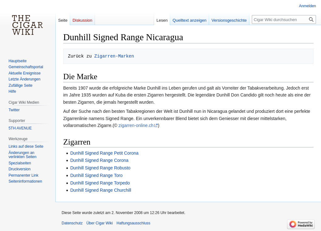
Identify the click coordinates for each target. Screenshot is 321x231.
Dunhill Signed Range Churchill (100, 190)
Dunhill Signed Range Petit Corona (104, 153)
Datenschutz (72, 223)
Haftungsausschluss (133, 223)
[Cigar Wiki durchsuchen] (284, 19)
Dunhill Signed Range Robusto (100, 167)
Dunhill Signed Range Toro (96, 175)
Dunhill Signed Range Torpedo (100, 182)
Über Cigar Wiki (99, 223)
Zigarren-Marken (114, 56)
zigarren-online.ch (136, 125)
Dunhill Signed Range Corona (99, 160)
